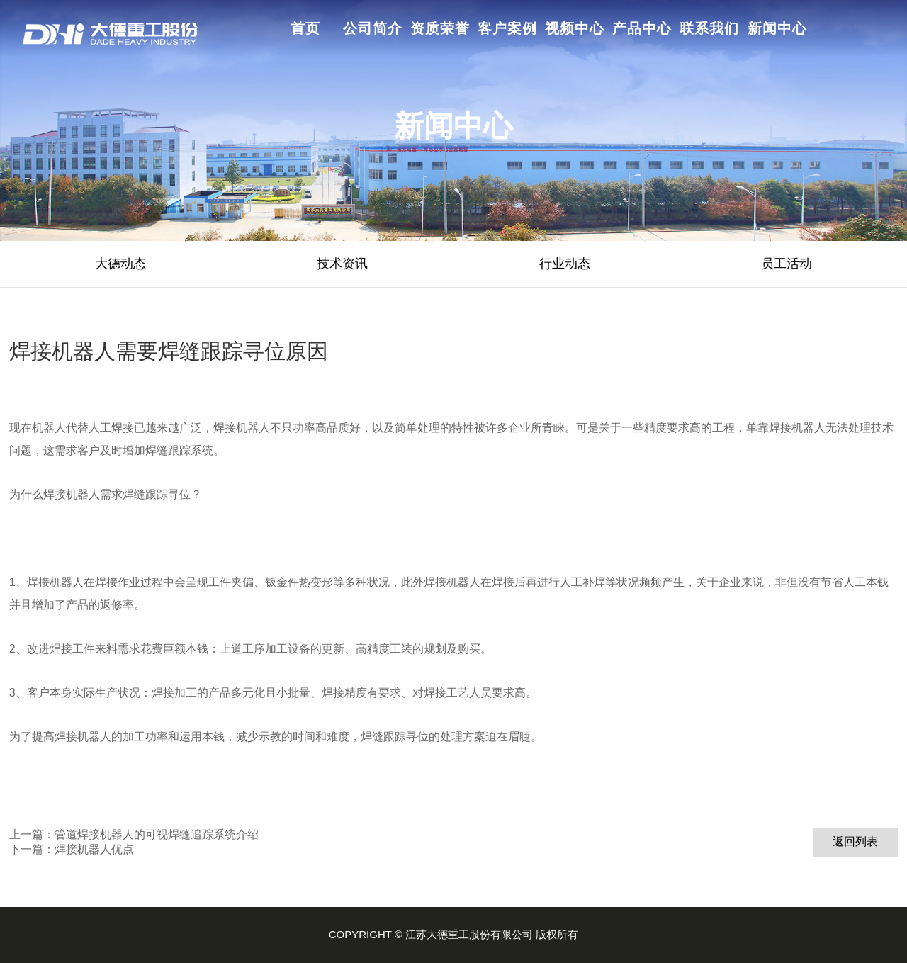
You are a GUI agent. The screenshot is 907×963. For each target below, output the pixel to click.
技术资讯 (342, 264)
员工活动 (786, 264)
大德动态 (120, 264)
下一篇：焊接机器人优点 (71, 849)
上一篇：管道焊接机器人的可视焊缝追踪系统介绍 (134, 834)
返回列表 (855, 841)
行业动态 (564, 264)
